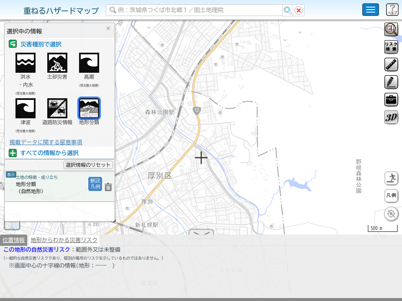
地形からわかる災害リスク (64, 243)
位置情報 (14, 243)
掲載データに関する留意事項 (46, 142)
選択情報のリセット (88, 164)
